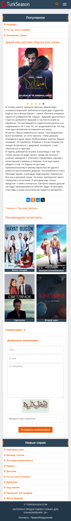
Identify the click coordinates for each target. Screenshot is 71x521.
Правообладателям (41, 517)
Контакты (24, 517)
